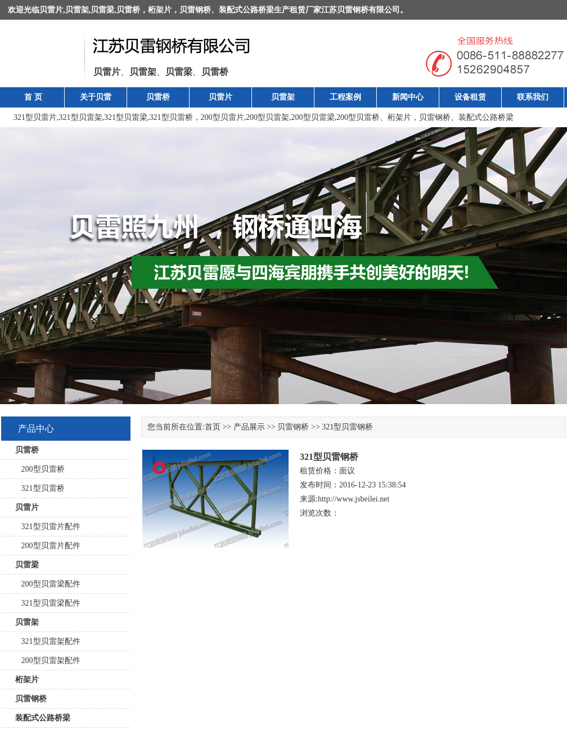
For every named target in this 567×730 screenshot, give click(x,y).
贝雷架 (77, 10)
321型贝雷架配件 (47, 641)
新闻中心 (408, 97)
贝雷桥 (128, 10)
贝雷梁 (102, 10)
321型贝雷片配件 (47, 526)
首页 (212, 427)
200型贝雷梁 (313, 117)
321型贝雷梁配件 (47, 603)
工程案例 (345, 97)
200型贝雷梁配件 (47, 584)
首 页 (33, 97)
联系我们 (532, 97)
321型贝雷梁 (125, 117)
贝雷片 (51, 10)
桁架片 (160, 10)
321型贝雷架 (80, 117)
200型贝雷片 (222, 117)
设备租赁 (470, 97)
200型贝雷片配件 (47, 545)
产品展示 (249, 427)
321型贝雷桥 (171, 117)
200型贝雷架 (267, 117)
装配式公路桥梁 (246, 10)
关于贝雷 (95, 97)
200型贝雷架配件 (47, 660)
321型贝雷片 (35, 117)
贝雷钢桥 (195, 10)
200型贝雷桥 (358, 117)
